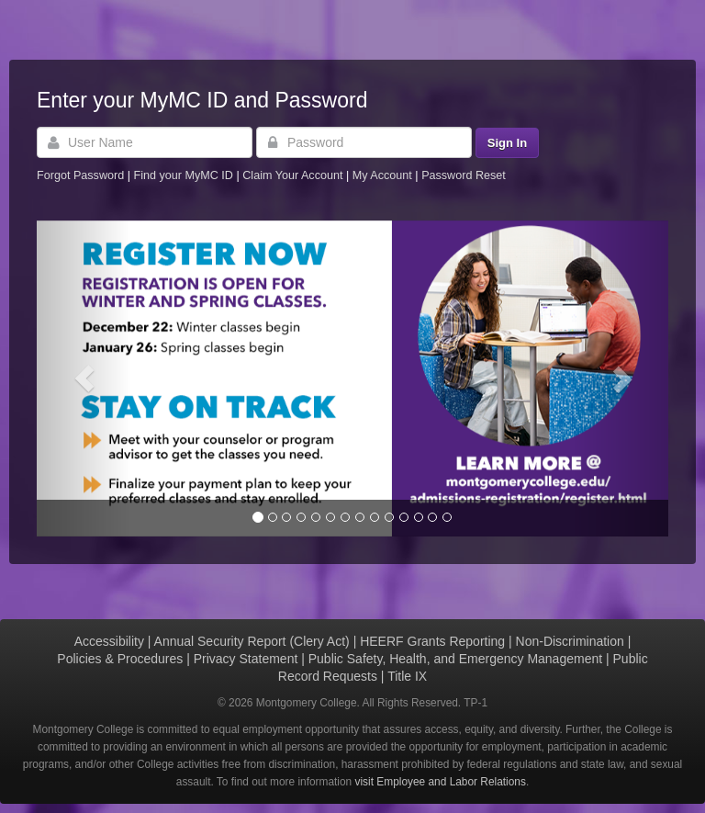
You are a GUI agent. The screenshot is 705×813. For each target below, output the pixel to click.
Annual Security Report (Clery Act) (252, 641)
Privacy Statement (246, 658)
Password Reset (463, 175)
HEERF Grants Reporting (432, 641)
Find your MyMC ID (182, 175)
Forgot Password (80, 175)
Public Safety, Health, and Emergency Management (455, 658)
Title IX (407, 676)
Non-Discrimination (570, 641)
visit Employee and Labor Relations (440, 781)
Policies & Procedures (120, 658)
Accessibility (109, 641)
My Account (384, 175)
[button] (84, 378)
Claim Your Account (294, 175)
